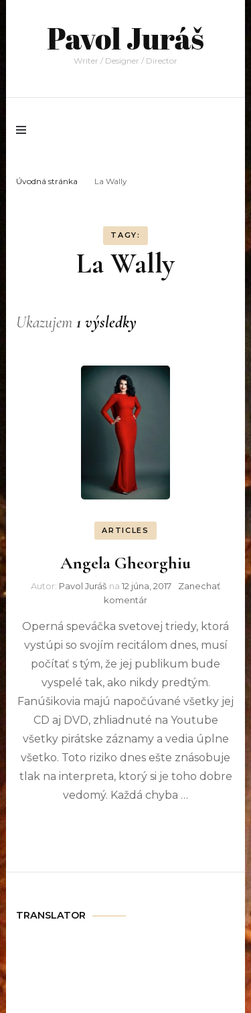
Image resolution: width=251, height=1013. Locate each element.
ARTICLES (125, 530)
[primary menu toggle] (24, 130)
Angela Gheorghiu (125, 562)
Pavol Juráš (125, 37)
